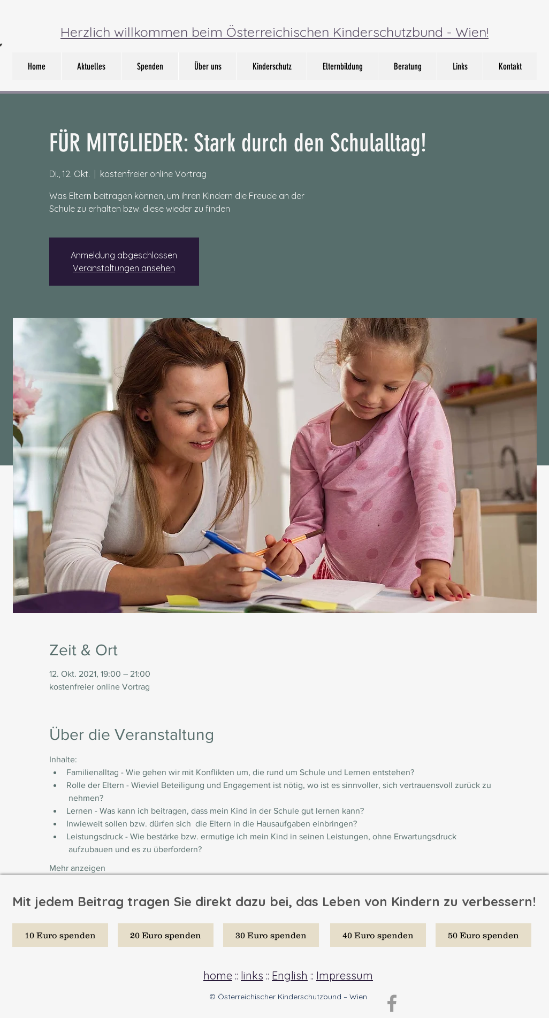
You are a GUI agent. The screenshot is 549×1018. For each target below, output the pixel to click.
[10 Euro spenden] (60, 935)
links (252, 975)
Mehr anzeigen (77, 867)
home (217, 975)
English (290, 975)
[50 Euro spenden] (483, 935)
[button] (207, 66)
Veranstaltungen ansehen (124, 268)
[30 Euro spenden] (271, 935)
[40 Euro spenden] (378, 935)
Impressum (344, 975)
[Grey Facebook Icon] (391, 1003)
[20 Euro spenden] (166, 935)
